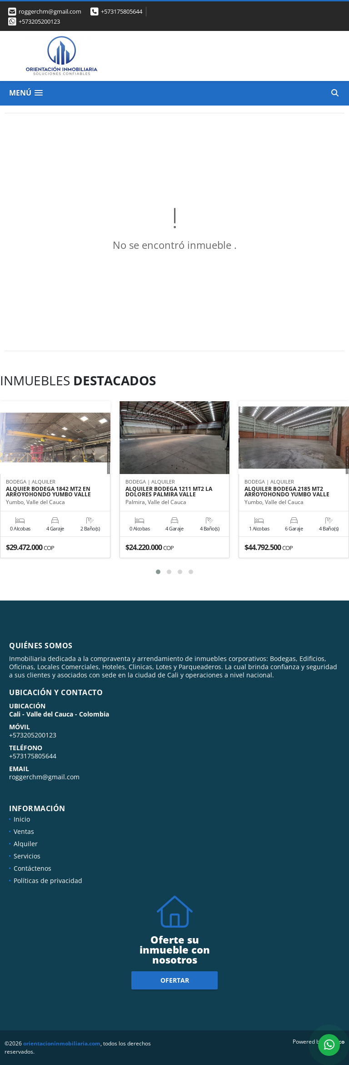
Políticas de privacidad (48, 880)
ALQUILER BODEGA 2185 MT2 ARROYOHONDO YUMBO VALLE (286, 491)
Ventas (24, 831)
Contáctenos (32, 868)
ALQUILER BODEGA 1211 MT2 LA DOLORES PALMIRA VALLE (168, 491)
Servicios (27, 856)
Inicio (22, 819)
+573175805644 (121, 11)
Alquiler (26, 843)
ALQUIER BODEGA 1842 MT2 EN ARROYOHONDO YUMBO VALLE (48, 491)
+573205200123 (39, 21)
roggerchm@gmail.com (44, 776)
